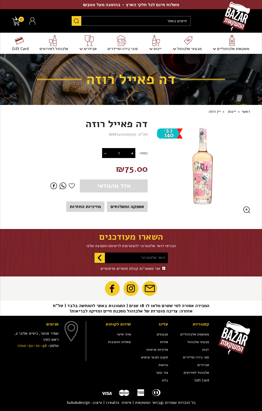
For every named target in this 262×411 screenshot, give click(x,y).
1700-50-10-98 (32, 345)
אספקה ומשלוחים (127, 206)
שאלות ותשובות (119, 342)
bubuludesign (78, 402)
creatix (112, 402)
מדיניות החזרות (85, 206)
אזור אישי (124, 334)
